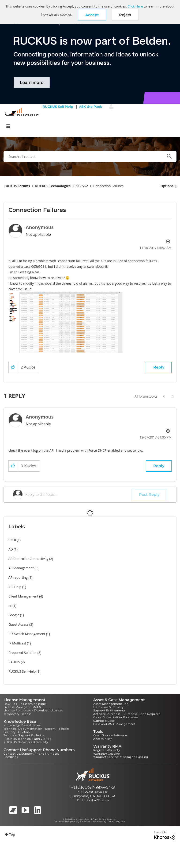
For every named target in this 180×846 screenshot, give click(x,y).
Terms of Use (62, 821)
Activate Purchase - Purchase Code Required (127, 714)
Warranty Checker (106, 753)
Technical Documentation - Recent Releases (36, 728)
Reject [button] (125, 15)
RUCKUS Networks (93, 787)
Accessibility (102, 739)
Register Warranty (106, 750)
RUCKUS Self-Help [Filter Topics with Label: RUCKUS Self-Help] (22, 671)
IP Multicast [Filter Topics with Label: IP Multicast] (17, 643)
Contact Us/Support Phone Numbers (31, 753)
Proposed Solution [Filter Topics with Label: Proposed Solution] (22, 652)
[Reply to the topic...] (78, 494)
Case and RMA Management (114, 724)
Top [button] (12, 834)
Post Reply (149, 494)
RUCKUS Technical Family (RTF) (27, 739)
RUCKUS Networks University (26, 742)
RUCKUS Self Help (58, 107)
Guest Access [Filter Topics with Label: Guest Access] (18, 624)
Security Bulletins (17, 732)
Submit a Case (104, 720)
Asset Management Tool (111, 704)
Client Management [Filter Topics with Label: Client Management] (23, 596)
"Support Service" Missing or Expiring (120, 757)
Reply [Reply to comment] (158, 466)
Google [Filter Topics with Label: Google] (13, 615)
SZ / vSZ (82, 186)
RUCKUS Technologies (53, 186)
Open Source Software (110, 735)
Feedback (11, 757)
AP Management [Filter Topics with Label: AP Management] (21, 568)
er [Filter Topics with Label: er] (10, 605)
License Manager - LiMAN (22, 707)
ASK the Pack (90, 107)
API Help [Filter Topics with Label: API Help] (14, 587)
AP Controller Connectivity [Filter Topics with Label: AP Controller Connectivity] (28, 558)
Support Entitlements (109, 710)
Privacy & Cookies (81, 821)
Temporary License (18, 714)
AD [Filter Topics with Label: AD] (10, 549)
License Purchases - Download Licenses (33, 710)
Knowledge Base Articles (22, 725)
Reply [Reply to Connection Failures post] (158, 367)
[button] (92, 14)
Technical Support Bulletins (24, 735)
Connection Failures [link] (108, 186)
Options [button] (167, 186)
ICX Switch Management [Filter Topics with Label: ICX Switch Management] (26, 634)
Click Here (135, 6)
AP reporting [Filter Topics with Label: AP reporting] (18, 577)
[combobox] (90, 156)
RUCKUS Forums (17, 186)
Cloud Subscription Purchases (115, 717)
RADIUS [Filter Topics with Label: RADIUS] (14, 662)
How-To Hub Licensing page (25, 704)
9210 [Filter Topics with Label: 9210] (12, 540)
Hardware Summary (108, 707)
